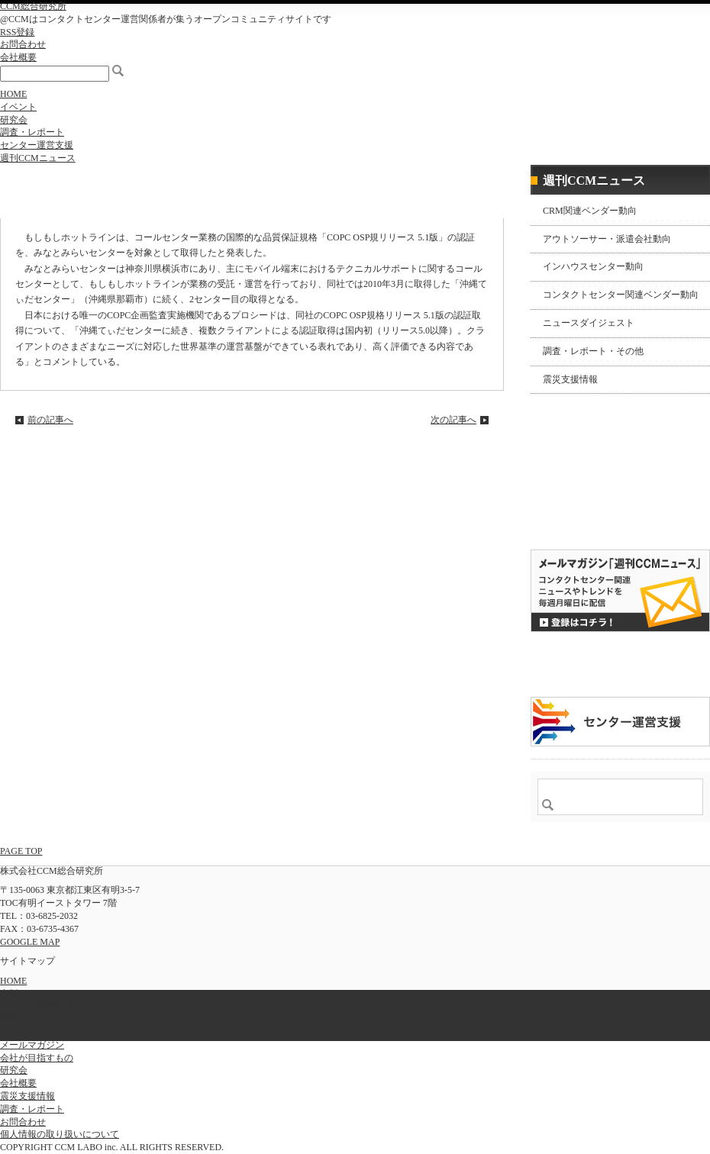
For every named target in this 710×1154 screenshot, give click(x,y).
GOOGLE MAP (30, 941)
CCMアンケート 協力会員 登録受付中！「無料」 (620, 664)
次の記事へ (453, 419)
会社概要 (18, 57)
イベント (18, 107)
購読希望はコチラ (579, 509)
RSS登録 (17, 32)
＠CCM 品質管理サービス (620, 721)
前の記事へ (50, 419)
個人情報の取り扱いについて (59, 1134)
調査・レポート (32, 132)
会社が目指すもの (36, 1057)
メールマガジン (32, 1045)
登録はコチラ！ (620, 591)
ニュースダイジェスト (588, 323)
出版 (9, 993)
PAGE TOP (21, 851)
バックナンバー (579, 522)
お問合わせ (23, 44)
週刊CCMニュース (38, 158)
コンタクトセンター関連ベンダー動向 (621, 294)
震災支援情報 (570, 379)
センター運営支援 (36, 145)
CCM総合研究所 (33, 6)
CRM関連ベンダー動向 (590, 210)
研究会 (13, 119)
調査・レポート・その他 (593, 351)
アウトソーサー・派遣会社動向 (607, 239)
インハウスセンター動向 (593, 266)
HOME (13, 94)
